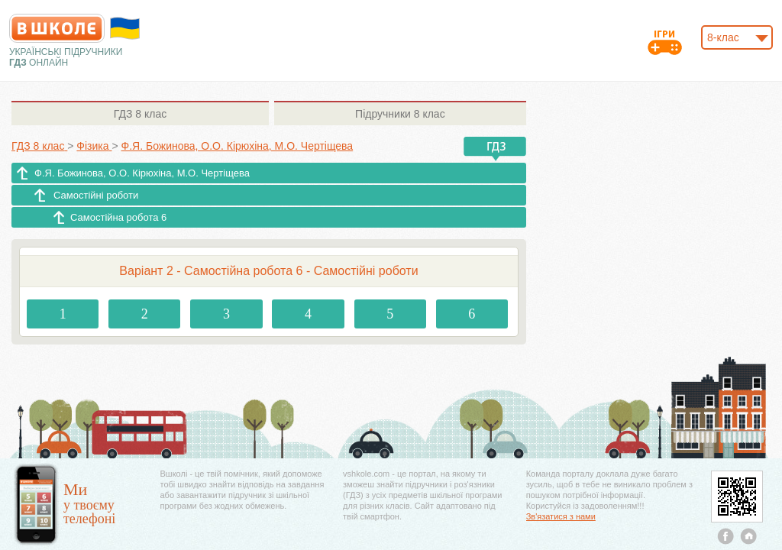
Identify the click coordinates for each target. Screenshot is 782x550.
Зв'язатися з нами (561, 516)
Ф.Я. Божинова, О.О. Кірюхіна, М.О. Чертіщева (142, 173)
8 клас (140, 114)
